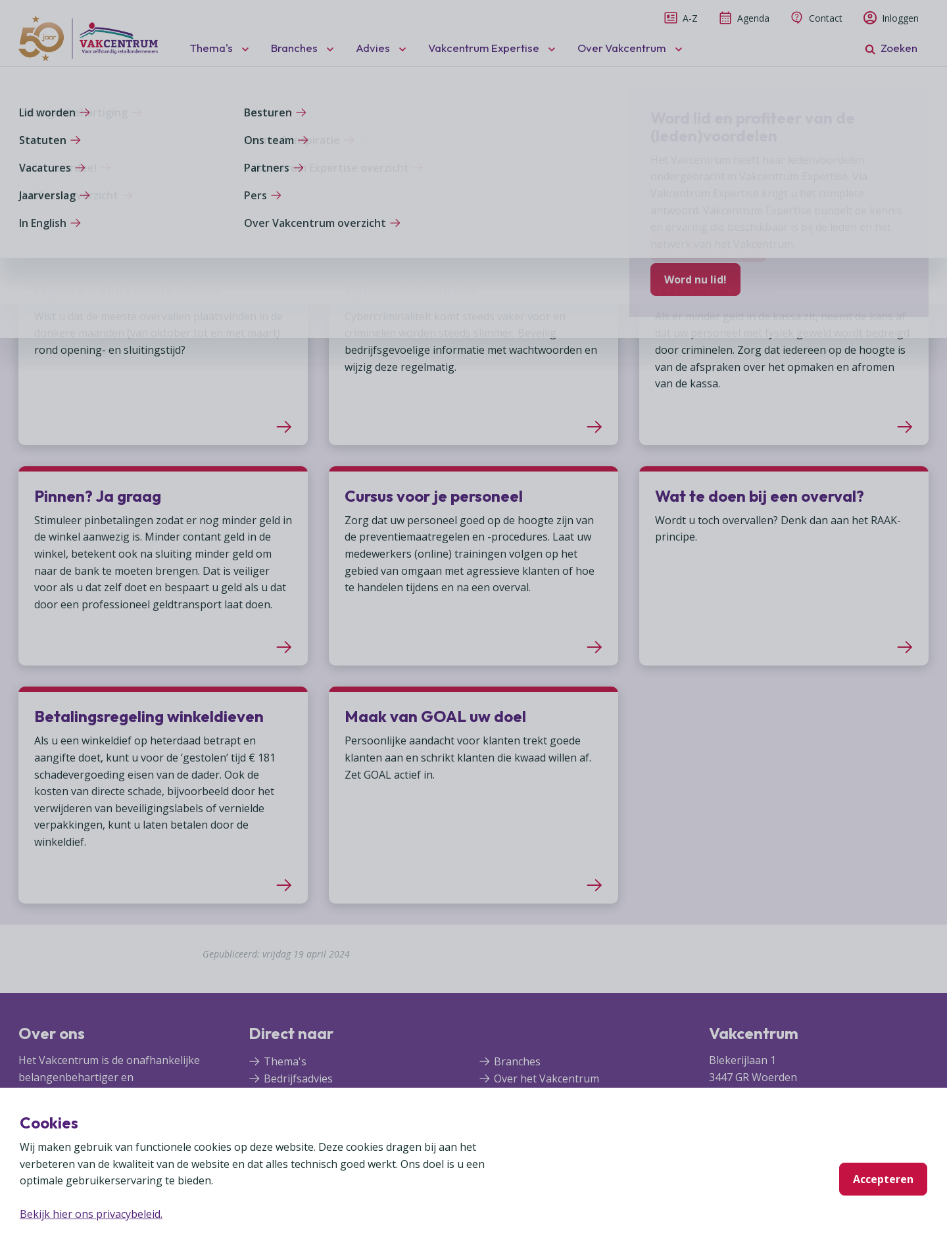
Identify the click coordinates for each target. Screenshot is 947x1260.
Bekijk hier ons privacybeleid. (91, 1214)
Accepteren (883, 1179)
